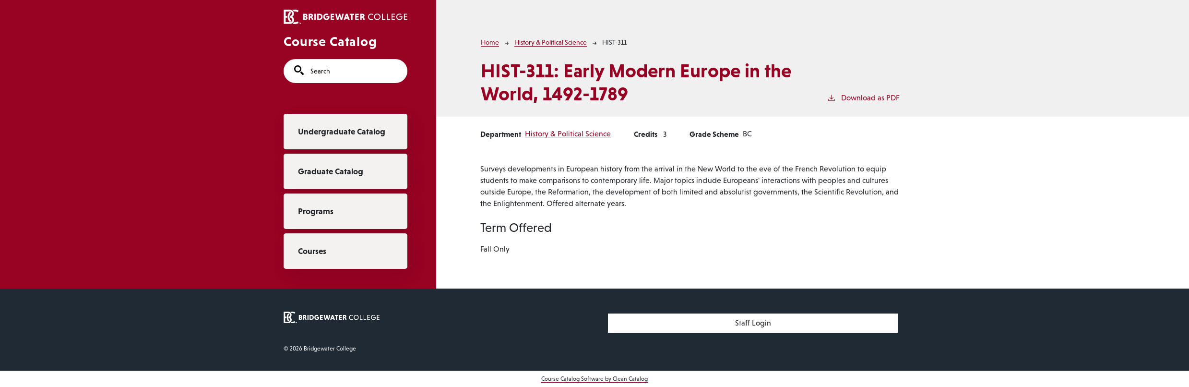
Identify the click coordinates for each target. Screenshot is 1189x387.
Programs (315, 211)
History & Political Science (550, 42)
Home (490, 42)
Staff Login (753, 323)
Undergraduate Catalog (341, 131)
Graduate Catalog (330, 171)
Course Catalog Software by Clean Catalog (594, 378)
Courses (312, 251)
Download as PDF (863, 97)
